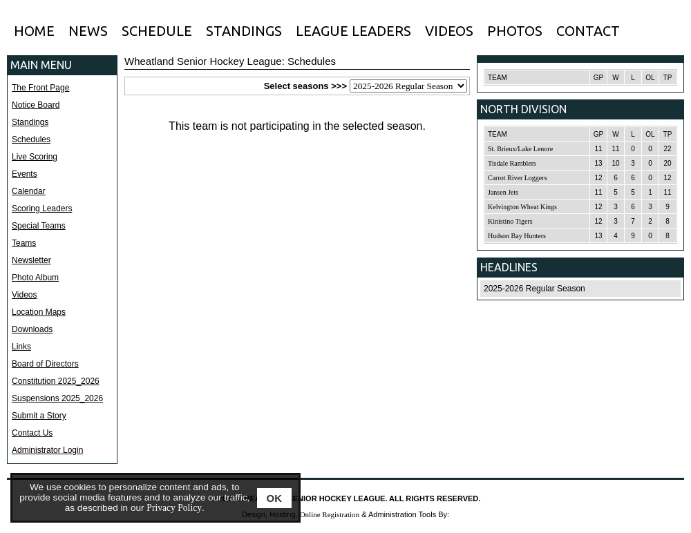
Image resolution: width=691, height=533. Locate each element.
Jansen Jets (503, 192)
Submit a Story (39, 415)
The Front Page (40, 88)
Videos (24, 295)
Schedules (31, 139)
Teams (24, 243)
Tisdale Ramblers (512, 163)
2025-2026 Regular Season (534, 288)
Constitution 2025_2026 (56, 381)
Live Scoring (34, 157)
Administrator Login (47, 450)
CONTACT (588, 31)
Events (24, 174)
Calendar (29, 191)
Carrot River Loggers (517, 178)
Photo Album (35, 277)
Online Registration (329, 514)
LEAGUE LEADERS (353, 31)
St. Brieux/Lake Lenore (520, 149)
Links (21, 346)
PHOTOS (514, 31)
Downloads (32, 329)
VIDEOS (449, 31)
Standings (30, 122)
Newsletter (31, 260)
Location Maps (39, 312)
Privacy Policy (174, 508)
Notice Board (35, 105)
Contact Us (32, 433)
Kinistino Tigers (510, 221)
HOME (34, 31)
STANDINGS (244, 31)
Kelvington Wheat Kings (522, 207)
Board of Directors (45, 364)
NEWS (88, 31)
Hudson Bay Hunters (517, 236)
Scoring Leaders (42, 208)
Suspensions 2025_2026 (57, 398)
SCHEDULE (157, 31)
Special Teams (39, 226)
